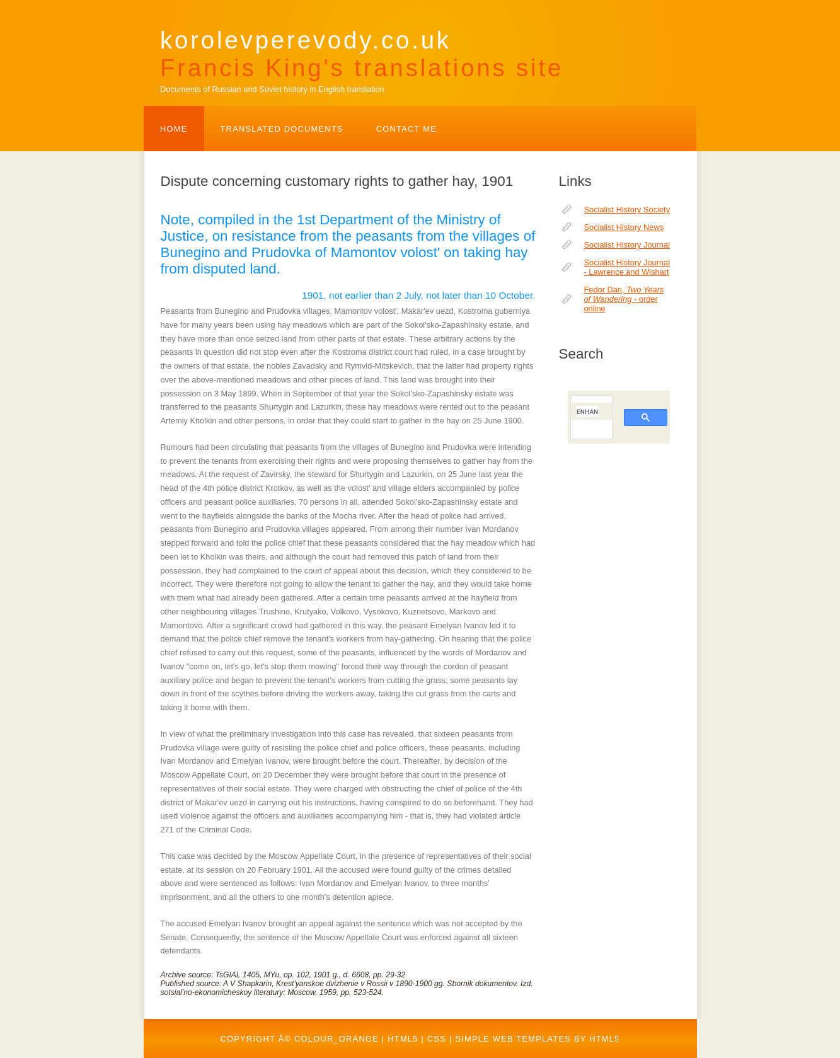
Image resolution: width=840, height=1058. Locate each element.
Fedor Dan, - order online (624, 299)
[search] (588, 411)
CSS (436, 1039)
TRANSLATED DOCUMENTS (282, 129)
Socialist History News (624, 227)
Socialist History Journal (627, 245)
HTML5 (403, 1039)
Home (174, 129)
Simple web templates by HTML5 (537, 1039)
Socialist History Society (627, 209)
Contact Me (406, 129)
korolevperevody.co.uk (361, 53)
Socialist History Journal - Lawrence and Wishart (627, 267)
